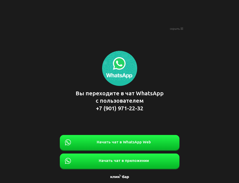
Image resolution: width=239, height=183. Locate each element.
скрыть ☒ (176, 28)
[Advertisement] (119, 12)
